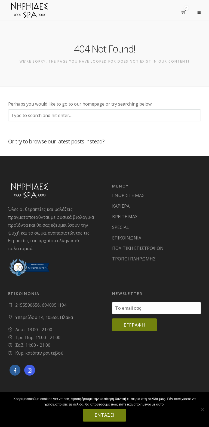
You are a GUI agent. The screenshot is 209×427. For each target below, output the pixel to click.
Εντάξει (104, 415)
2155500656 (27, 305)
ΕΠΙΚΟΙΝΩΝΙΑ (126, 238)
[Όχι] (202, 409)
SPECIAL (120, 227)
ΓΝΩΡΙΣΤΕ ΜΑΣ (128, 195)
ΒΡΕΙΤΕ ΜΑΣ (125, 217)
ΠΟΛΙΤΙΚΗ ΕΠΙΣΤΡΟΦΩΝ (138, 248)
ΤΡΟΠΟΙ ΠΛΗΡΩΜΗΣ (134, 259)
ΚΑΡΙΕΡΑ (121, 206)
